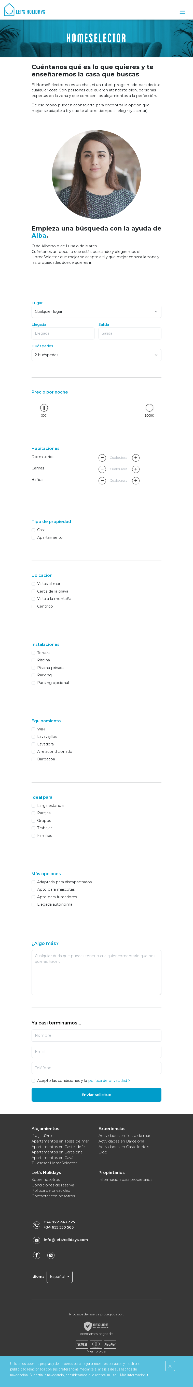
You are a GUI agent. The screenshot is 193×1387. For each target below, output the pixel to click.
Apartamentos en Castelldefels (59, 1147)
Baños (37, 479)
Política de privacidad (51, 1190)
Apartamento (50, 537)
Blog (103, 1152)
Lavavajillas (47, 736)
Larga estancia (50, 805)
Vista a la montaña (54, 598)
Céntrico (45, 606)
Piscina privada (50, 667)
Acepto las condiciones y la (84, 1080)
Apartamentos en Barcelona (57, 1152)
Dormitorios (43, 456)
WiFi (41, 729)
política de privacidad (109, 1080)
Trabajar (44, 828)
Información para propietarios (125, 1179)
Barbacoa (46, 759)
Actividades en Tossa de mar (124, 1135)
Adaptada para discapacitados (64, 882)
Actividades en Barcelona (121, 1141)
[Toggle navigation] (182, 11)
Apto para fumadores (57, 897)
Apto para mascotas (56, 889)
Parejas (43, 813)
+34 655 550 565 (59, 1227)
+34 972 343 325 (59, 1222)
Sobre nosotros (46, 1179)
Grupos (44, 820)
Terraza (43, 652)
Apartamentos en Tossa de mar (60, 1141)
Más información (134, 1375)
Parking (44, 675)
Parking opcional (53, 682)
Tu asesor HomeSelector (54, 1163)
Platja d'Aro (42, 1135)
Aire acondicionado (54, 751)
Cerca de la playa (52, 591)
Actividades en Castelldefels (124, 1147)
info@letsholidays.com (66, 1239)
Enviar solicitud (97, 1094)
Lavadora (45, 744)
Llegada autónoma (54, 904)
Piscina (43, 660)
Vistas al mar (48, 583)
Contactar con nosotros (53, 1196)
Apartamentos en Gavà (52, 1157)
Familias (44, 835)
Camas (38, 468)
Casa (41, 530)
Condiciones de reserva (53, 1185)
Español (58, 1276)
